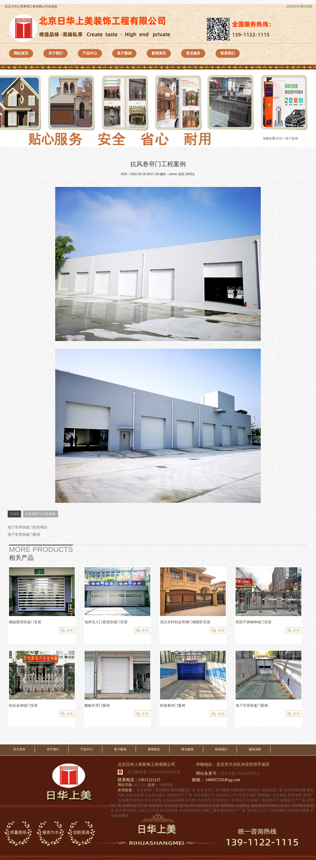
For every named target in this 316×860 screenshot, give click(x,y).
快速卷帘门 (271, 800)
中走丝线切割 (190, 810)
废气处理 (186, 805)
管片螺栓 (223, 790)
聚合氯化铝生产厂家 (229, 810)
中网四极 (166, 785)
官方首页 (19, 749)
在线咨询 (293, 6)
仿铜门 (206, 810)
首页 (279, 138)
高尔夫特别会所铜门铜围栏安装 (185, 622)
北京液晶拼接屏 (206, 805)
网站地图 (306, 6)
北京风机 (279, 795)
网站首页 (21, 53)
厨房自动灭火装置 (147, 800)
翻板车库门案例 (97, 705)
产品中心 (90, 53)
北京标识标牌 (173, 800)
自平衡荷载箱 (126, 810)
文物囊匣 (125, 800)
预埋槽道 (162, 790)
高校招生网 (135, 795)
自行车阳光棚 (294, 790)
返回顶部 (255, 749)
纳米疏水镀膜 (298, 810)
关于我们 (55, 53)
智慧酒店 (155, 805)
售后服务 (193, 53)
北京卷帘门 (206, 790)
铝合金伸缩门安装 (23, 705)
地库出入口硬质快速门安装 (106, 622)
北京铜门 (253, 800)
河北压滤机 (247, 795)
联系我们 (227, 53)
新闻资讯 (159, 53)
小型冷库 (171, 805)
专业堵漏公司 (204, 795)
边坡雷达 (243, 805)
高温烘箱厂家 (272, 790)
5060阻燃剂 (278, 810)
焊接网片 (253, 790)
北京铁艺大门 (257, 810)
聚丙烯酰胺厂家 (183, 790)
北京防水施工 (155, 795)
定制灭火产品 (148, 810)
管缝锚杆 (264, 795)
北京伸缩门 (145, 790)
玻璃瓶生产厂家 (179, 795)
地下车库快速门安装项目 (27, 527)
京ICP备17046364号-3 (240, 773)
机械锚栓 (238, 790)
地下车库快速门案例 (24, 534)
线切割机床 (169, 810)
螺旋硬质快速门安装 (25, 622)
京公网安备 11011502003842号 (154, 771)
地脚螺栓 (227, 805)
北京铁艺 (204, 800)
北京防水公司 (226, 795)
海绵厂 (308, 795)
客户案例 (124, 53)
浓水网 (190, 800)
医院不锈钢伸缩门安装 (254, 622)
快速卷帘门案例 (172, 705)
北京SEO (141, 785)
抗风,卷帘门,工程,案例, (40, 514)
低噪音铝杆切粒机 (265, 805)
